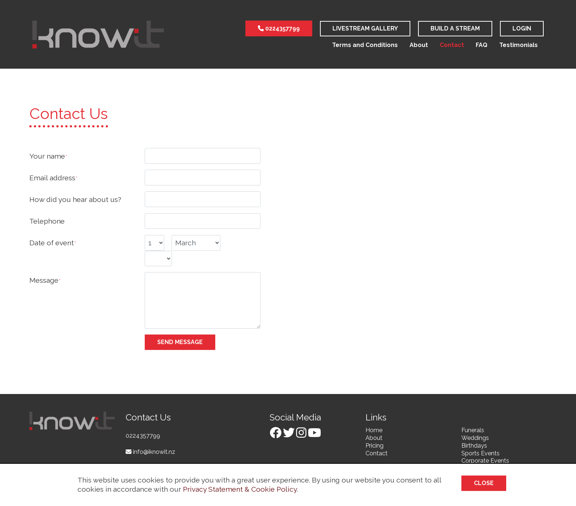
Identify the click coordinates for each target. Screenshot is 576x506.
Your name (47, 156)
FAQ (481, 44)
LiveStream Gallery (365, 28)
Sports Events (480, 453)
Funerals (472, 430)
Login (521, 28)
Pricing (375, 445)
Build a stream (455, 28)
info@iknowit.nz (150, 451)
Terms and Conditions (365, 44)
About (419, 44)
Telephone (47, 221)
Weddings (475, 437)
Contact (452, 44)
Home (374, 430)
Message (43, 280)
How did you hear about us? (75, 199)
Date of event (51, 243)
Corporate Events (485, 460)
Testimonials (518, 44)
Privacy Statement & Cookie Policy (240, 489)
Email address (52, 178)
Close (484, 483)
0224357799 (279, 28)
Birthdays (474, 445)
